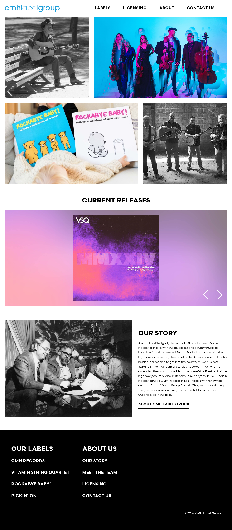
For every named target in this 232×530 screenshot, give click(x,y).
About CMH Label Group (163, 404)
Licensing (94, 484)
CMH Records (28, 461)
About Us (99, 449)
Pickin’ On (24, 496)
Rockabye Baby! (31, 484)
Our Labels (32, 449)
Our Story (94, 461)
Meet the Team (99, 473)
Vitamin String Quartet (40, 473)
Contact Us (96, 496)
